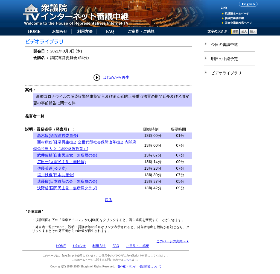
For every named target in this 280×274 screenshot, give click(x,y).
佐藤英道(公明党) (51, 168)
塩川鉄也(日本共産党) (55, 175)
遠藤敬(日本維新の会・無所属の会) (67, 181)
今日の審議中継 (224, 44)
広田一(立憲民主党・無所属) (61, 162)
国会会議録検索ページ (238, 22)
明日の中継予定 (224, 59)
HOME (34, 31)
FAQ (110, 31)
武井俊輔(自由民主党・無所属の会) (67, 155)
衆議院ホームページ (237, 13)
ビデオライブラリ (226, 73)
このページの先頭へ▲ (172, 241)
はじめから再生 (116, 77)
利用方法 (84, 31)
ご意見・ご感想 (141, 31)
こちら (128, 259)
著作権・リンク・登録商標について (139, 266)
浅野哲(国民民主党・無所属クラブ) (67, 188)
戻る (108, 200)
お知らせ (59, 31)
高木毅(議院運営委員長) (57, 135)
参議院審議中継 (234, 18)
